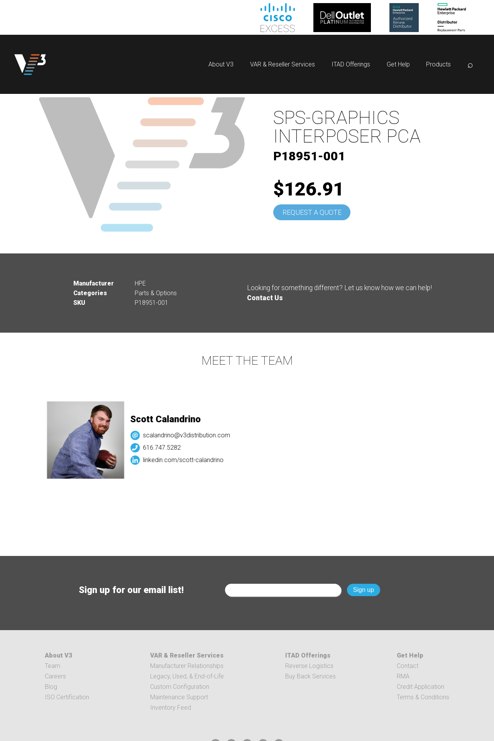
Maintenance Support (179, 697)
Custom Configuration (179, 686)
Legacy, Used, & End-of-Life (187, 676)
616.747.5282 (184, 447)
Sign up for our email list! (131, 590)
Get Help (398, 64)
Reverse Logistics (309, 666)
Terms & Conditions (423, 697)
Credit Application (420, 686)
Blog (51, 686)
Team (52, 666)
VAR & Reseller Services (282, 64)
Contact (407, 666)
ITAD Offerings (351, 64)
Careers (55, 676)
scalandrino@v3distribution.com (208, 435)
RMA (403, 676)
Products (438, 64)
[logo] (30, 64)
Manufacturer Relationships (186, 666)
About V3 (220, 64)
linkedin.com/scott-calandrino (205, 460)
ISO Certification (67, 697)
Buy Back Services (310, 676)
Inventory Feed (170, 707)
